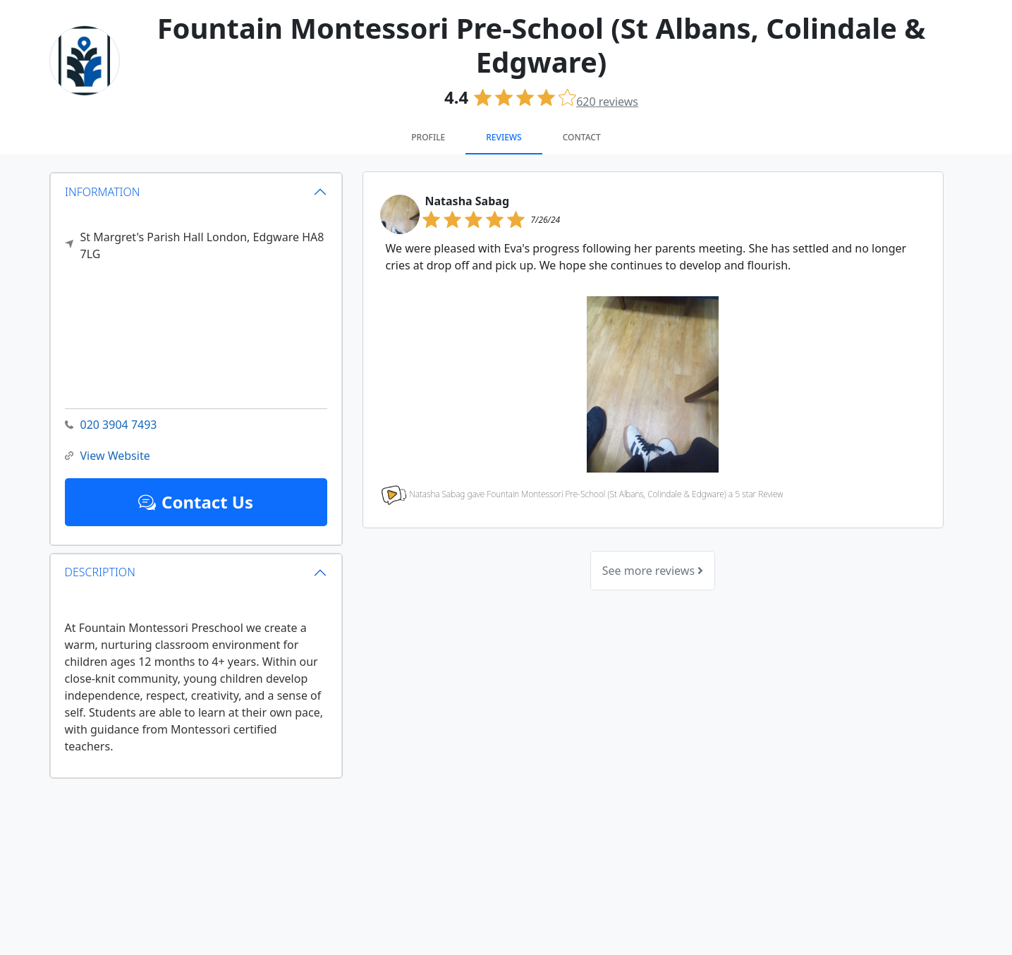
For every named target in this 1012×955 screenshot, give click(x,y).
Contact (582, 137)
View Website (107, 456)
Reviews (503, 137)
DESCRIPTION (100, 572)
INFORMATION (102, 191)
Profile (428, 137)
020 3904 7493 (111, 425)
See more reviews (652, 570)
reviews (607, 101)
